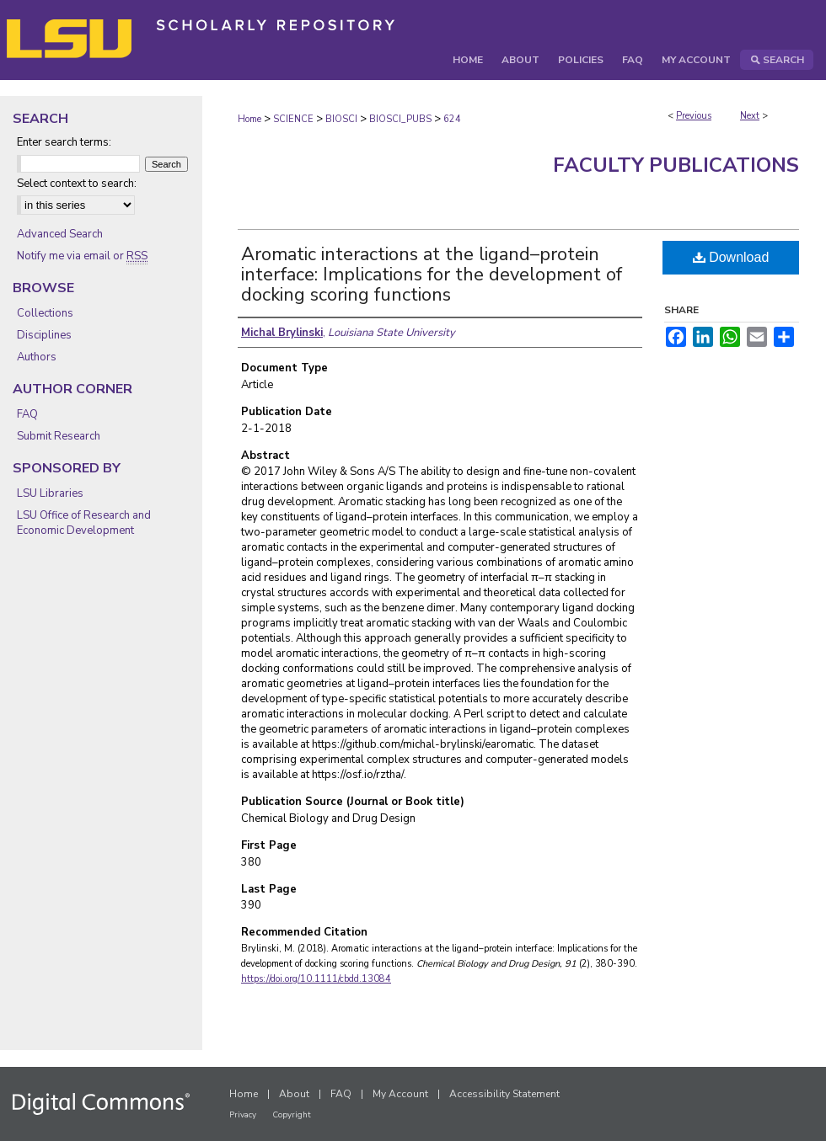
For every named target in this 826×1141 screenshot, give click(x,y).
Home (249, 119)
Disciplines (44, 335)
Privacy (242, 1115)
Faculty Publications (676, 165)
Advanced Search (60, 234)
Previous (693, 115)
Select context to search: (77, 183)
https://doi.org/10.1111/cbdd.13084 (316, 979)
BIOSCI (341, 119)
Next (749, 115)
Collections (45, 313)
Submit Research (58, 436)
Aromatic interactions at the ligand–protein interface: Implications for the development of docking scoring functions (431, 274)
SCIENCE (293, 119)
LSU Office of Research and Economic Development (84, 523)
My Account (400, 1094)
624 (452, 119)
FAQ (27, 414)
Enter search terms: (64, 142)
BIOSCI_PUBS (400, 119)
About (294, 1094)
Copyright (291, 1115)
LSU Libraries (50, 493)
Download (731, 257)
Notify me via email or (82, 256)
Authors (36, 357)
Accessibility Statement (504, 1094)
